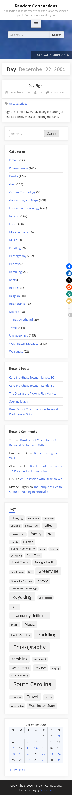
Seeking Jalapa (18, 401)
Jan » (22, 770)
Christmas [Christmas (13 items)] (49, 518)
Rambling (15, 272)
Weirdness (16, 351)
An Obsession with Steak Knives (41, 479)
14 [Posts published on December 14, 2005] (36, 748)
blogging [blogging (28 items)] (17, 518)
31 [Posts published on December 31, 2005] (59, 760)
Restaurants (17, 303)
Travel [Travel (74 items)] (32, 696)
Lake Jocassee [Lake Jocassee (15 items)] (45, 597)
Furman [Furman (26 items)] (28, 542)
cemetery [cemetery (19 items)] (33, 518)
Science (14, 312)
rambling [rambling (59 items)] (19, 658)
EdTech (14, 160)
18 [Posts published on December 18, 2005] (13, 754)
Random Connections (36, 6)
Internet (14, 216)
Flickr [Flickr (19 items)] (51, 534)
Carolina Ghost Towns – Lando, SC (31, 385)
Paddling (15, 248)
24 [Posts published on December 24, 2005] (59, 754)
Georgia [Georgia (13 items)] (54, 549)
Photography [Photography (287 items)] (29, 647)
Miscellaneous (18, 232)
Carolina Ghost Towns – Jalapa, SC (31, 377)
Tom (40, 92)
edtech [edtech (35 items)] (49, 525)
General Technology (22, 192)
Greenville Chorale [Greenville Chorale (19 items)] (21, 581)
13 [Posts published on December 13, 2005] (28, 748)
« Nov (13, 770)
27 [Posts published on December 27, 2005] (28, 760)
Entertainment (18, 168)
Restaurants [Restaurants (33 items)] (20, 668)
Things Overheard (21, 319)
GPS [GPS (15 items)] (30, 571)
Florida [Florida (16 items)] (14, 541)
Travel (13, 327)
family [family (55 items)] (36, 533)
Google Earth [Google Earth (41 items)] (44, 562)
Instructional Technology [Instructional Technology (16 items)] (24, 588)
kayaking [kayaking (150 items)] (22, 597)
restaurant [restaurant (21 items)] (40, 659)
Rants (13, 280)
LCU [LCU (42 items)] (15, 607)
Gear (12, 184)
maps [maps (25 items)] (14, 625)
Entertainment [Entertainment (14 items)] (18, 534)
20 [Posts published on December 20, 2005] (28, 754)
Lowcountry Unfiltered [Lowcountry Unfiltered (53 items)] (30, 615)
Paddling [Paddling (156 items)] (47, 634)
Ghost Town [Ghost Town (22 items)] (34, 555)
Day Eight (36, 85)
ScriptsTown (46, 790)
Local (12, 224)
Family (13, 176)
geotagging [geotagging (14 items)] (16, 555)
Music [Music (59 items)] (30, 624)
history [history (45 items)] (42, 581)
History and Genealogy (24, 208)
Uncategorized (18, 103)
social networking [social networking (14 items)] (19, 675)
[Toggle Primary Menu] (36, 24)
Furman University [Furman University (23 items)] (23, 549)
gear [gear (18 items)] (42, 549)
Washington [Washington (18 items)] (17, 705)
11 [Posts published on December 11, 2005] (13, 748)
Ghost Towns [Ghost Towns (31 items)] (20, 562)
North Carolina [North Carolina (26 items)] (20, 635)
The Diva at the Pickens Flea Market (32, 393)
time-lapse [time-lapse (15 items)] (16, 697)
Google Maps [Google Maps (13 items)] (17, 572)
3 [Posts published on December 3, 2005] (59, 736)
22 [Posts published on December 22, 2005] (43, 754)
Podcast (14, 264)
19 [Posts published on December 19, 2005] (20, 754)
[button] (69, 266)
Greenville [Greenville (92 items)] (48, 571)
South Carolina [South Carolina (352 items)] (32, 684)
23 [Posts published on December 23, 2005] (51, 754)
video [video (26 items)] (48, 697)
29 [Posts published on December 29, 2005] (43, 760)
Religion (14, 296)
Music (13, 240)
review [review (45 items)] (41, 667)
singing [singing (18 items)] (55, 668)
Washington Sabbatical (24, 343)
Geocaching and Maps (23, 200)
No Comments (58, 92)
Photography (17, 256)
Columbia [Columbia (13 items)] (15, 525)
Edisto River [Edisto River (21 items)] (32, 525)
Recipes (14, 288)
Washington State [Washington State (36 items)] (42, 705)
